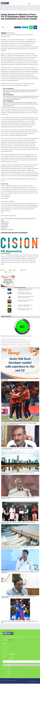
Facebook (8, 668)
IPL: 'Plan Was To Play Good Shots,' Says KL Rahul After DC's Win (19, 622)
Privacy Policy (5, 648)
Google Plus (8, 671)
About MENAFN (6, 653)
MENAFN (3, 35)
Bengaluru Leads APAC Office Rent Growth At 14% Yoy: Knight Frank (18, 475)
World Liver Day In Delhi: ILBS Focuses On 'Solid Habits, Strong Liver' (18, 524)
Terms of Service (6, 646)
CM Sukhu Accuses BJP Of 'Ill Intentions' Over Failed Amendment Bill (17, 450)
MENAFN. (8, 680)
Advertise (4, 651)
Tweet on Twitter (25, 29)
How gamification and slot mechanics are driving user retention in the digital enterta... (16, 344)
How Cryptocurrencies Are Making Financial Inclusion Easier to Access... (13, 341)
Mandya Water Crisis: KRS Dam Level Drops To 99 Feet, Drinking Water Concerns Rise (18, 548)
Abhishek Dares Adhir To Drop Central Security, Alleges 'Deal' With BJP (19, 573)
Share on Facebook (18, 29)
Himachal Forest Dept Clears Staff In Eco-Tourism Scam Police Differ (18, 597)
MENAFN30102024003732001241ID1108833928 (14, 234)
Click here (10, 640)
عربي (17, 1)
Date (3, 28)
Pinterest (8, 673)
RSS (7, 676)
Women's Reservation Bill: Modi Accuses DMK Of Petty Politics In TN (18, 499)
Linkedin (8, 675)
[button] (20, 1)
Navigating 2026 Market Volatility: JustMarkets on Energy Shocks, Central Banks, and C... (16, 346)
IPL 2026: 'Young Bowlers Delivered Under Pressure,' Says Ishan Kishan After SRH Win (18, 425)
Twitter (7, 670)
